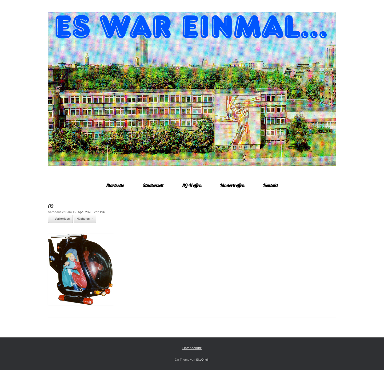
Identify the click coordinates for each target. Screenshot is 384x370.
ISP (102, 212)
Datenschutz (192, 348)
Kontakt (270, 185)
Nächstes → (85, 218)
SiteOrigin (203, 359)
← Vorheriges (60, 218)
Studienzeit (153, 185)
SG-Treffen (191, 185)
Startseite (115, 185)
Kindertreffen (232, 185)
